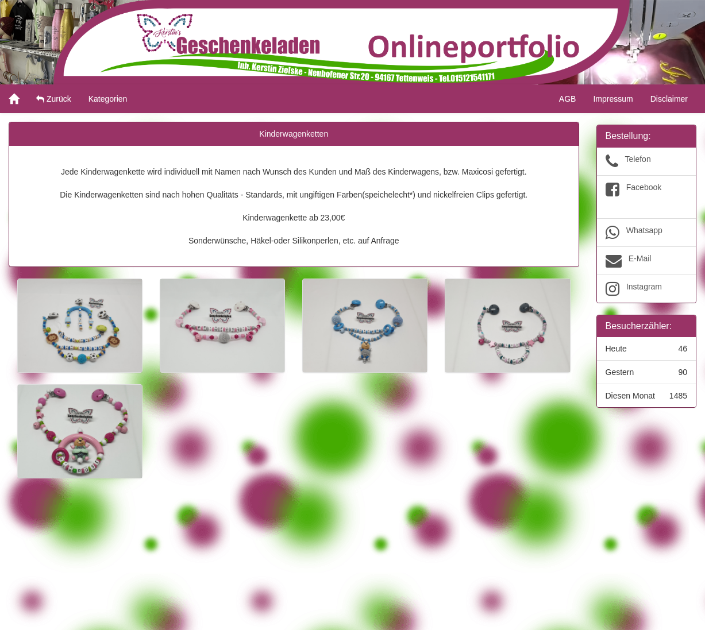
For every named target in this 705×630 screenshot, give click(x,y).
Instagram (647, 289)
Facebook (647, 196)
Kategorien (108, 98)
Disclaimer (669, 98)
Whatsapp (647, 233)
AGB (567, 98)
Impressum (613, 98)
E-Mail (647, 261)
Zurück (53, 98)
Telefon (647, 161)
